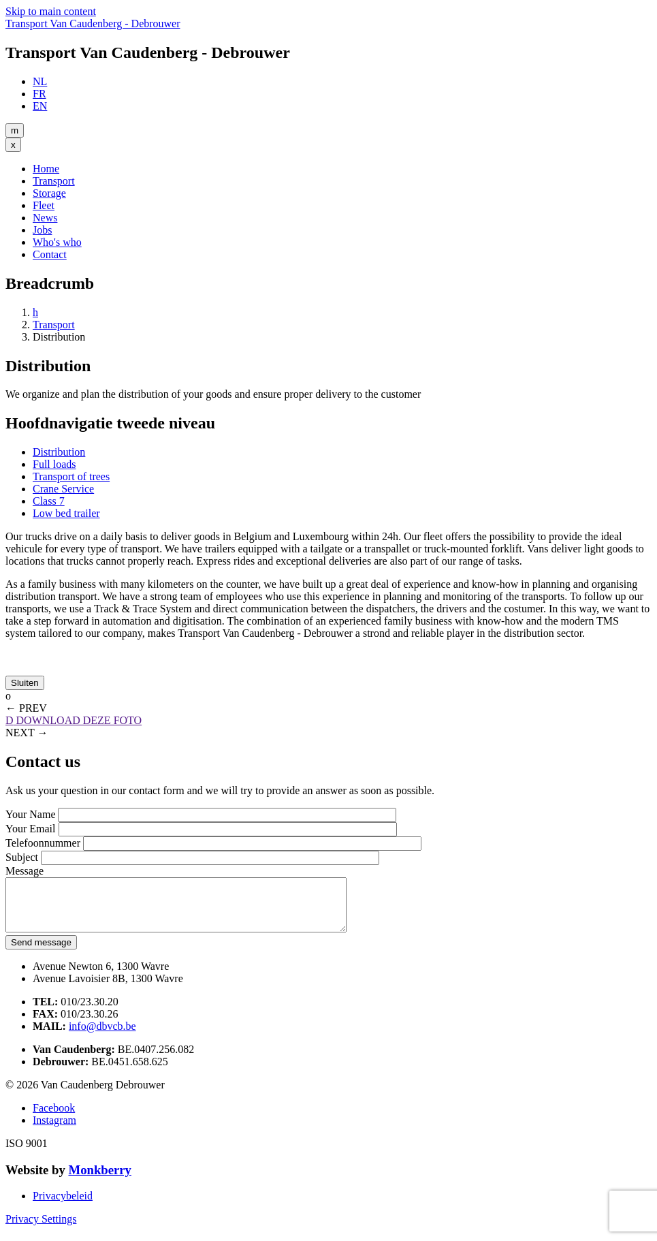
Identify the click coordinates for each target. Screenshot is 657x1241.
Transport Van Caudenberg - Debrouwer (92, 23)
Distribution (59, 452)
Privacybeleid (63, 1206)
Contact (50, 254)
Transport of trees (71, 476)
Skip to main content (50, 11)
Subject (21, 857)
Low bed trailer (66, 513)
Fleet (43, 205)
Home (46, 168)
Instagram (54, 1130)
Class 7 (49, 501)
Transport (54, 181)
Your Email (30, 828)
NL (40, 81)
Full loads (54, 464)
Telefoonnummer (42, 843)
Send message (41, 952)
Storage (49, 193)
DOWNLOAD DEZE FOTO (73, 720)
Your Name (30, 814)
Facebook (54, 1118)
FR (39, 93)
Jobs (42, 230)
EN (40, 106)
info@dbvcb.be (102, 1036)
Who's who (57, 242)
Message (24, 871)
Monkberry (99, 1180)
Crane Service (63, 488)
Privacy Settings (40, 1229)
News (45, 217)
